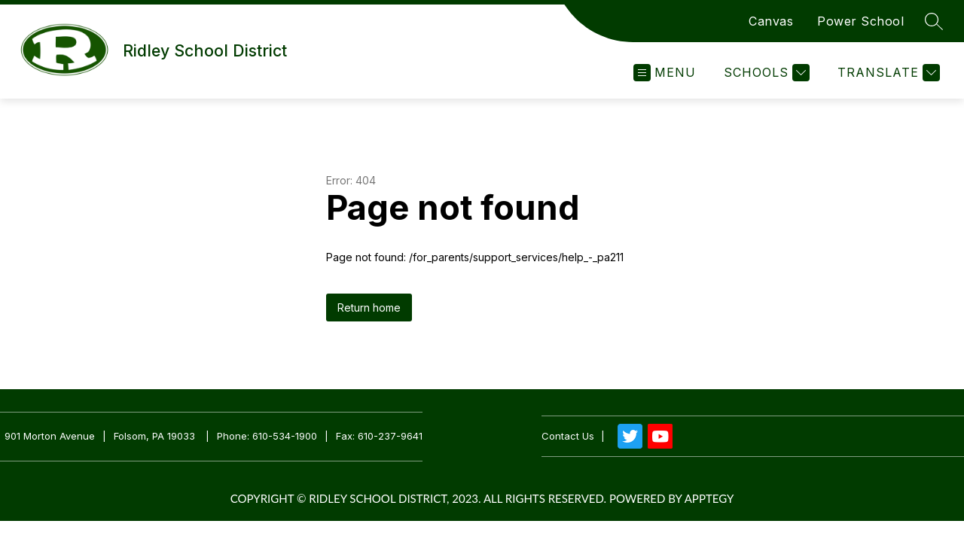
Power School (860, 21)
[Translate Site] (887, 72)
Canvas (771, 21)
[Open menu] (664, 72)
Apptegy (709, 498)
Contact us (567, 436)
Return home (369, 307)
